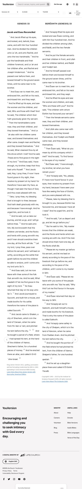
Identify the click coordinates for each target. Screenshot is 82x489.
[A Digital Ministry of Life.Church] (41, 454)
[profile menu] (75, 4)
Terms (15, 471)
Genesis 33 (10, 12)
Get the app (58, 4)
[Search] (30, 4)
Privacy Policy (7, 471)
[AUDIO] (64, 13)
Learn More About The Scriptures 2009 (55, 381)
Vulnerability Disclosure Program (13, 473)
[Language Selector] (67, 4)
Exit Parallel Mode (77, 12)
